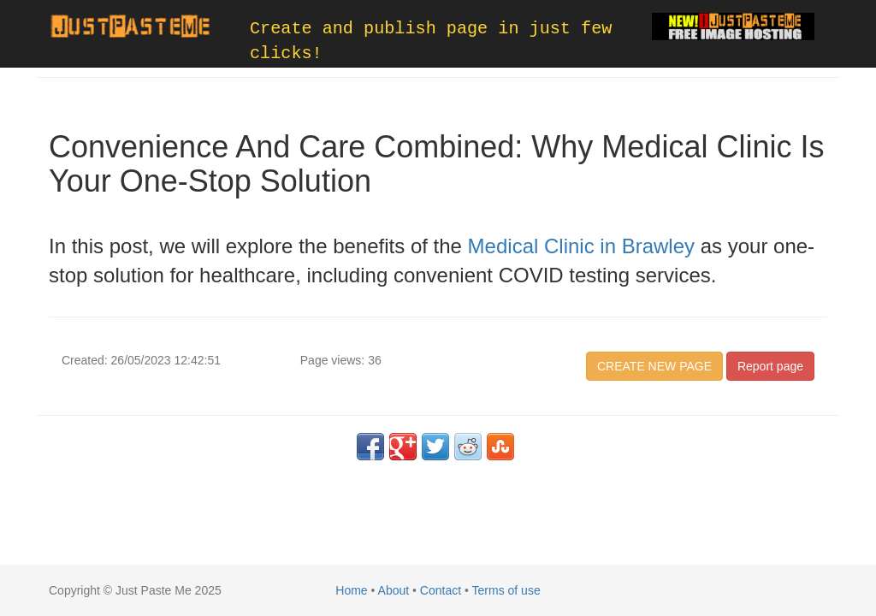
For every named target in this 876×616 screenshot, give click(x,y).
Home (351, 590)
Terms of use (506, 590)
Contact (440, 590)
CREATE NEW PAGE (654, 366)
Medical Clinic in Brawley (581, 246)
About (394, 590)
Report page (770, 366)
